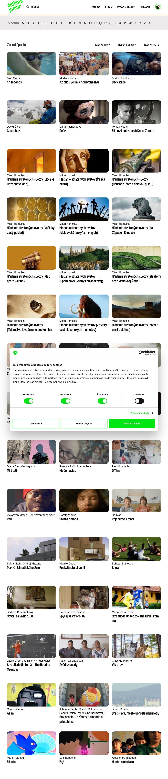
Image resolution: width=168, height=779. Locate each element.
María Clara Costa (136, 466)
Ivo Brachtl (131, 272)
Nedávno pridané (127, 44)
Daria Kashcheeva (18, 126)
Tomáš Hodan (54, 126)
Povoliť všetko (132, 423)
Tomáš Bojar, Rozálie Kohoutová (59, 322)
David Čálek (132, 78)
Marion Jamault (95, 563)
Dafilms (95, 7)
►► (157, 691)
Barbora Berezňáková (59, 466)
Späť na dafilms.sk (29, 766)
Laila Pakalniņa (95, 320)
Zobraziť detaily (139, 413)
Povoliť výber (84, 423)
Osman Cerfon (134, 515)
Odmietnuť (36, 423)
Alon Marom (14, 78)
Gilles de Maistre (96, 515)
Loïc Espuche (133, 563)
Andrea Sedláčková (98, 78)
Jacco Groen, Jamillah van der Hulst (23, 516)
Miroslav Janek (95, 272)
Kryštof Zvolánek (135, 320)
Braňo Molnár (54, 563)
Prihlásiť (145, 7)
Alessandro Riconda (19, 612)
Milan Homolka (95, 126)
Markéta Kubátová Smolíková (57, 614)
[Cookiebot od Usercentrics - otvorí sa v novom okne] (141, 352)
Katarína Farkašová (58, 515)
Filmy (108, 7)
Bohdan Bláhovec (18, 466)
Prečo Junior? (126, 7)
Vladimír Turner (55, 78)
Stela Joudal (14, 320)
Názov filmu (150, 44)
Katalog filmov (102, 44)
